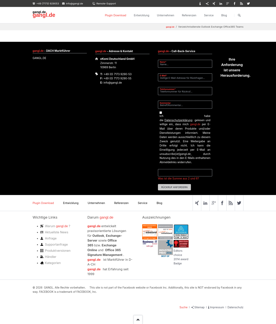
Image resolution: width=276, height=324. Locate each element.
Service (209, 15)
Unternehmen (165, 15)
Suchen (239, 15)
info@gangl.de (113, 82)
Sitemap (199, 307)
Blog (224, 15)
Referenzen (189, 15)
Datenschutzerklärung (178, 120)
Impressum (217, 307)
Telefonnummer (168, 89)
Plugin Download (115, 15)
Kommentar (165, 103)
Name (164, 62)
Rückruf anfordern (174, 187)
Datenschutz (235, 307)
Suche (184, 307)
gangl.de (44, 15)
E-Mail (164, 75)
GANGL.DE (39, 58)
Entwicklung (141, 15)
